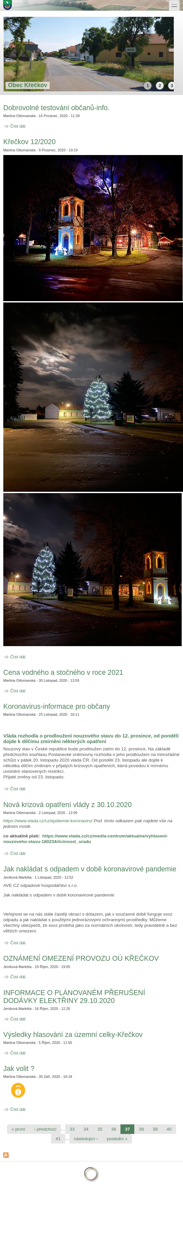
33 (72, 1129)
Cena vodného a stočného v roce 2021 (63, 672)
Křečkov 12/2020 (29, 141)
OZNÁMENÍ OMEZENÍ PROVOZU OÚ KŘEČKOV (81, 958)
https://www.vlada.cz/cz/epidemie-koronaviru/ (47, 820)
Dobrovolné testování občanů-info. (56, 107)
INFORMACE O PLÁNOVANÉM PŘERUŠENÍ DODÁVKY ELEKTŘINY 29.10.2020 (74, 996)
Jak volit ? (18, 1068)
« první (18, 1129)
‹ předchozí (45, 1129)
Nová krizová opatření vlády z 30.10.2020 (67, 804)
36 (113, 1129)
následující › (86, 1138)
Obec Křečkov (27, 85)
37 (127, 1129)
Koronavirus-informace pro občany (56, 706)
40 (169, 1129)
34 (86, 1129)
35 (99, 1129)
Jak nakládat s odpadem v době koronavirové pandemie (89, 869)
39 (155, 1129)
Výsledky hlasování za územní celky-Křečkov (73, 1034)
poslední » (117, 1138)
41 (58, 1138)
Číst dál (17, 126)
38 (141, 1129)
